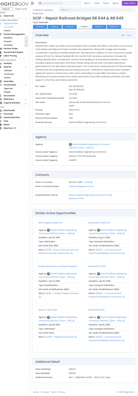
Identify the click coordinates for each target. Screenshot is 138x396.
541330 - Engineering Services (62, 337)
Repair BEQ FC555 (98, 266)
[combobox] (80, 3)
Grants (9, 30)
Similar (101, 26)
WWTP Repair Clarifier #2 (53, 222)
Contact (47, 392)
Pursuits (10, 41)
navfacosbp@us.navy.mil (82, 186)
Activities (10, 45)
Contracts (11, 27)
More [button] (87, 3)
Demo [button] (106, 3)
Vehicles (10, 70)
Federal (8, 9)
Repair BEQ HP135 (98, 309)
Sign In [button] (116, 3)
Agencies (10, 88)
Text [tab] (129, 35)
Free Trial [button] (129, 3)
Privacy (64, 392)
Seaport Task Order (50, 309)
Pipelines (10, 37)
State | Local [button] (23, 9)
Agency (57, 26)
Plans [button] (97, 3)
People (9, 92)
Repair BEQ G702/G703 (100, 222)
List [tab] (123, 35)
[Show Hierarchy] (94, 147)
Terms (56, 392)
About (39, 392)
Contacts (72, 26)
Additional (116, 26)
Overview (42, 26)
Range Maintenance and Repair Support (60, 266)
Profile (89, 182)
